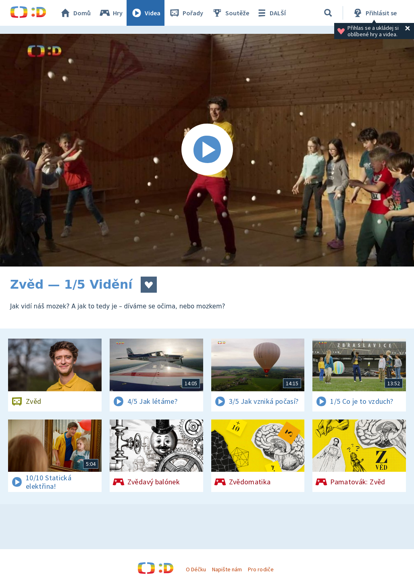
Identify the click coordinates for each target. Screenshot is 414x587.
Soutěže (230, 13)
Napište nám (227, 569)
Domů (75, 13)
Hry (111, 13)
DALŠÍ (271, 13)
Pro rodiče (260, 569)
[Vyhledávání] (328, 13)
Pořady (186, 13)
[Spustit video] (207, 150)
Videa (145, 13)
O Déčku (196, 569)
